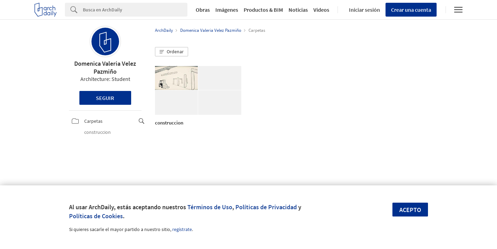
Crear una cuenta (411, 9)
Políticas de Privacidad (266, 207)
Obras (203, 9)
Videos (321, 9)
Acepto (410, 210)
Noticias (298, 9)
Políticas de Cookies (96, 216)
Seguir (105, 97)
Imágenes (226, 9)
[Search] (135, 10)
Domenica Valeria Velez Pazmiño (105, 67)
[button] (171, 52)
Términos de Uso (209, 207)
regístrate (182, 229)
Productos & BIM (263, 9)
